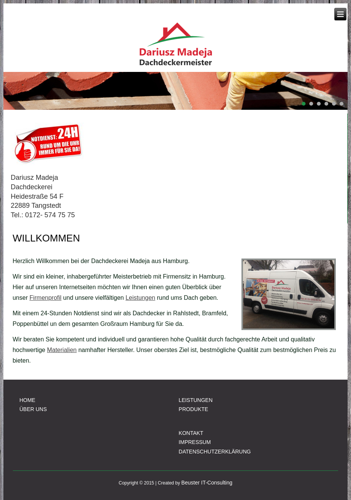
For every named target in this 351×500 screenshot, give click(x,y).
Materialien (62, 350)
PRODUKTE (193, 409)
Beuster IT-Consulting (206, 483)
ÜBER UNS (33, 409)
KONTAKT (191, 433)
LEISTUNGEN (195, 400)
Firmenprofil (45, 297)
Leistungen (140, 297)
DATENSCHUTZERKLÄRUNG (215, 452)
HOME (27, 400)
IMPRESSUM (195, 442)
